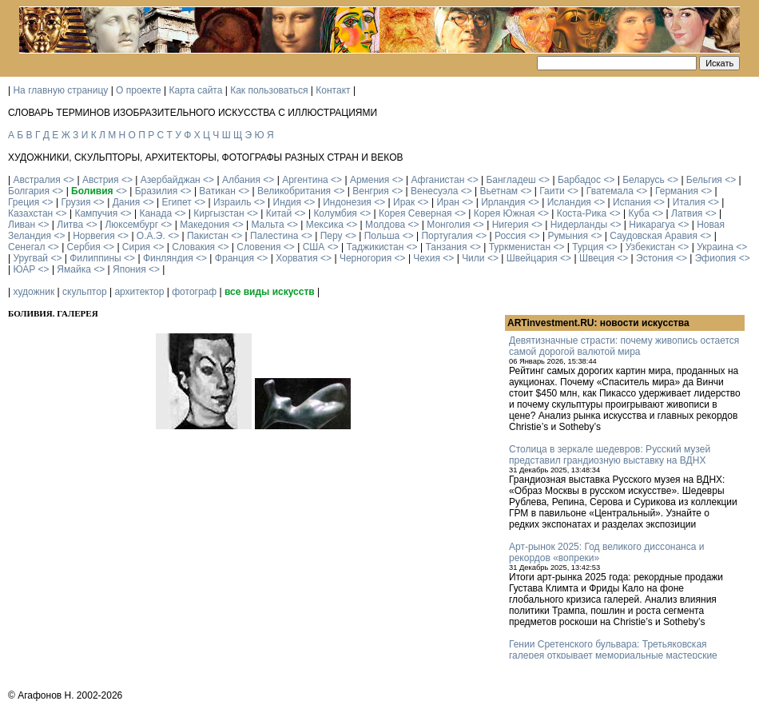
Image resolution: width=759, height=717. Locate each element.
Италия (689, 202)
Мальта (267, 224)
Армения (369, 179)
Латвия (686, 213)
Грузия (75, 202)
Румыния (567, 235)
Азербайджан (171, 179)
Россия (510, 235)
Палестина (274, 235)
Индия (287, 202)
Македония (204, 224)
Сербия (84, 247)
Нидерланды (578, 224)
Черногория (365, 258)
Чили (473, 258)
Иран (447, 202)
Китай (279, 213)
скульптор (84, 291)
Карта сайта (196, 90)
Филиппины (95, 258)
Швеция (596, 258)
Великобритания (294, 191)
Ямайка (73, 269)
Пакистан (207, 235)
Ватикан (217, 191)
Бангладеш (510, 179)
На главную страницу (60, 90)
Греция (23, 202)
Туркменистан (519, 247)
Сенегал (26, 247)
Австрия (100, 179)
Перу (331, 235)
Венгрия (370, 191)
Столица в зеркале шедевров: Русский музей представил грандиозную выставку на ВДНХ (609, 455)
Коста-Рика (582, 213)
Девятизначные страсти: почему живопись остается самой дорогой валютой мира (624, 346)
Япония (129, 269)
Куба (638, 213)
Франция (234, 258)
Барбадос (579, 179)
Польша (382, 235)
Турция (587, 247)
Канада (155, 213)
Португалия (446, 235)
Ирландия (503, 202)
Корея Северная (415, 213)
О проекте (138, 90)
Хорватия (297, 258)
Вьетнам (499, 191)
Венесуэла (434, 191)
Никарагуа (652, 224)
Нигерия (510, 224)
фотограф (194, 291)
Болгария (29, 191)
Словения (258, 247)
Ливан (21, 224)
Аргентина (305, 179)
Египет (176, 202)
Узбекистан (650, 247)
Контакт (333, 90)
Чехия (426, 258)
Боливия (92, 191)
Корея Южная (504, 213)
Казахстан (30, 213)
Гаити (551, 191)
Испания (632, 202)
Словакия (193, 247)
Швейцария (532, 258)
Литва (70, 224)
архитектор (139, 291)
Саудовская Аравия (653, 235)
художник (33, 291)
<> (68, 179)
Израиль (232, 202)
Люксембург (131, 224)
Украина (715, 247)
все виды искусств (270, 291)
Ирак (404, 202)
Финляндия (168, 258)
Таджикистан (374, 247)
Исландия (569, 202)
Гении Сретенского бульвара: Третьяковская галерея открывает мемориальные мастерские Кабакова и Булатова (613, 655)
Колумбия (334, 213)
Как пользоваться (269, 90)
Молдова (385, 224)
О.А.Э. (151, 235)
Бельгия (704, 179)
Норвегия (94, 235)
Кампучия (95, 213)
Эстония (655, 258)
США (314, 247)
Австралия (36, 179)
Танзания (446, 247)
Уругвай (30, 258)
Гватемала (610, 191)
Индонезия (347, 202)
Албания (241, 179)
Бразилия (156, 191)
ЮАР (24, 269)
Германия (676, 191)
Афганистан (437, 179)
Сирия (136, 247)
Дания (127, 202)
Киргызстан (218, 213)
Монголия (448, 224)
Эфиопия (716, 258)
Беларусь (643, 179)
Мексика (325, 224)
